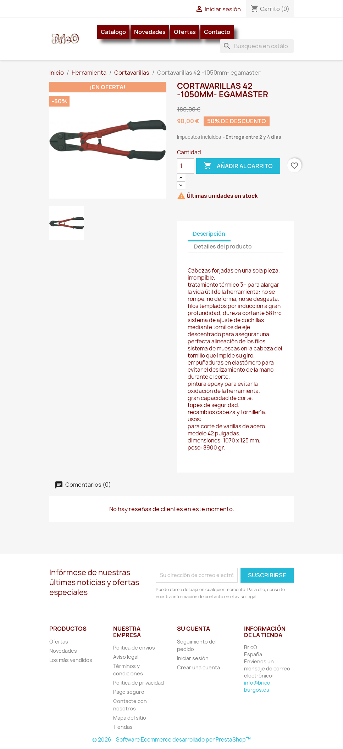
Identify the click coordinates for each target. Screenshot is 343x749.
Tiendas (123, 727)
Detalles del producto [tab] (223, 246)
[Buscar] (257, 46)
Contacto (217, 32)
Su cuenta (193, 629)
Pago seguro (128, 691)
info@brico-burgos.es (258, 686)
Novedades (150, 32)
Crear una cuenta (198, 667)
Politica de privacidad (138, 682)
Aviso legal (125, 656)
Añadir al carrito (238, 166)
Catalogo (113, 32)
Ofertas (185, 32)
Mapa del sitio (129, 717)
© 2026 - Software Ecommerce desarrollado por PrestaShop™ (171, 739)
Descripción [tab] (209, 234)
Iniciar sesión (193, 658)
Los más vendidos (70, 660)
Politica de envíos (134, 647)
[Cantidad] (185, 166)
